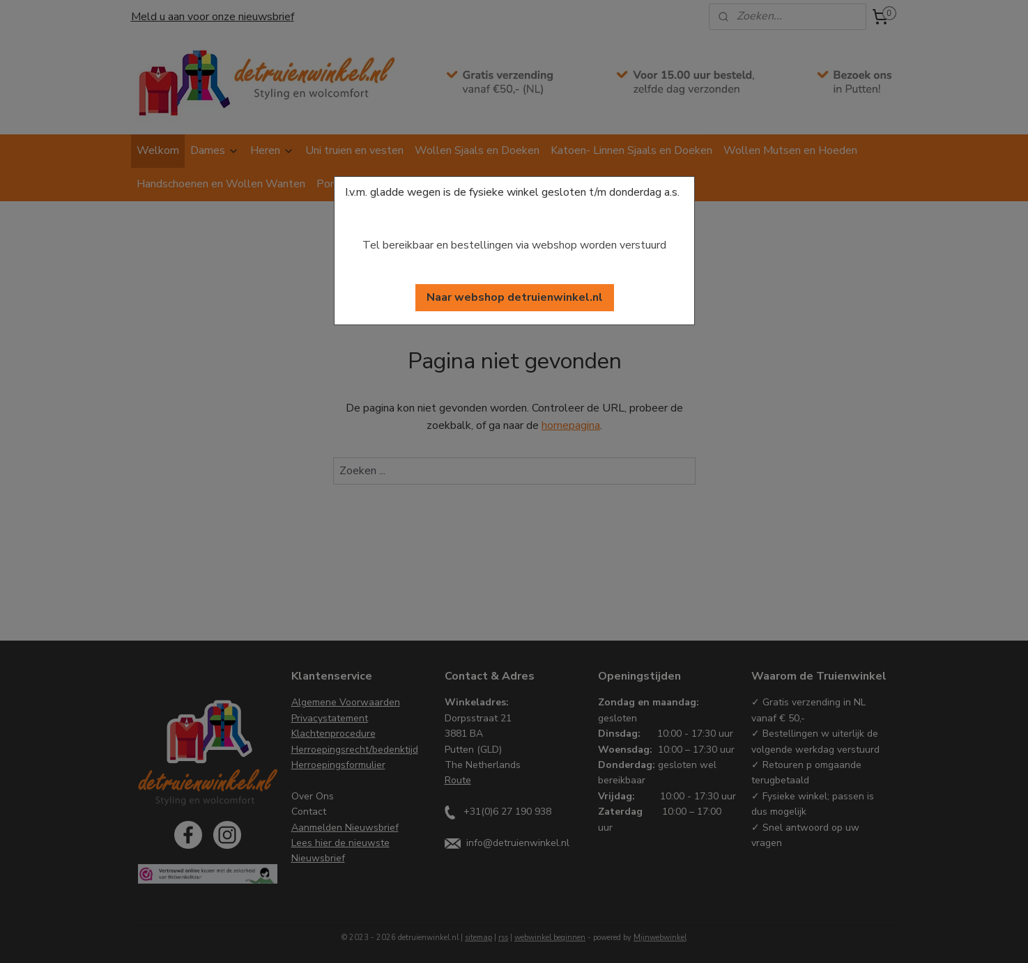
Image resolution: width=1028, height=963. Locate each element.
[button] (515, 297)
